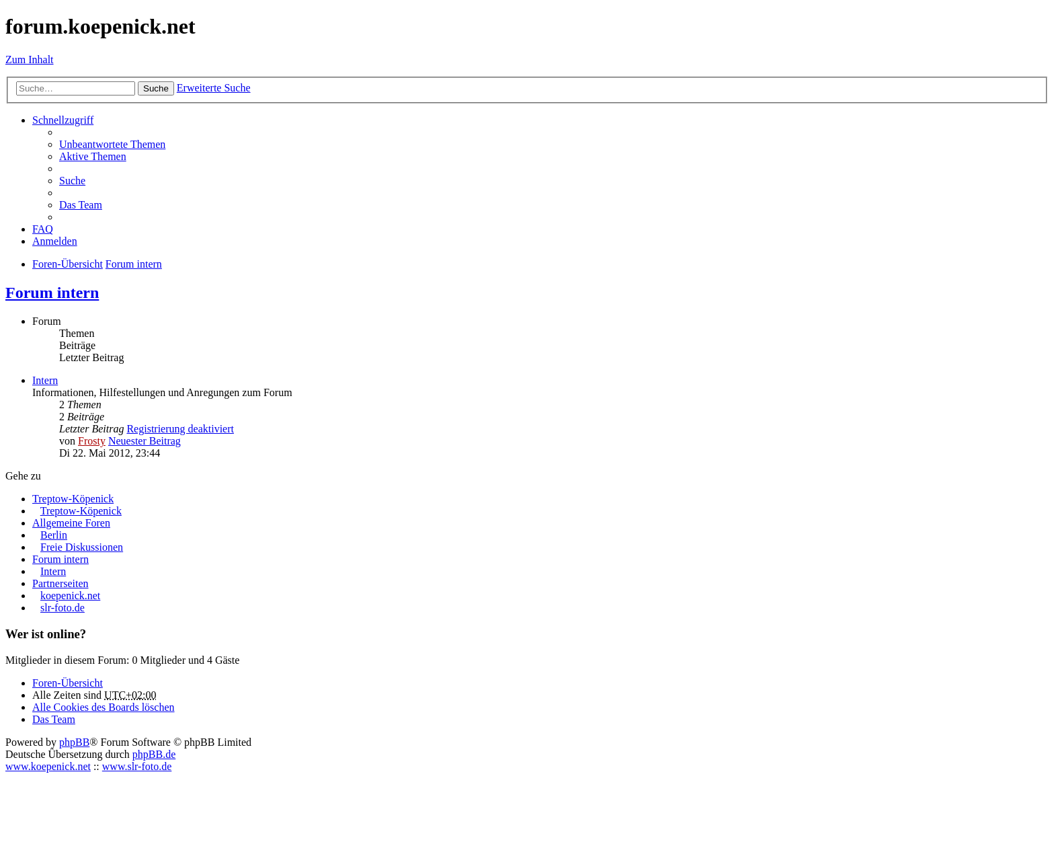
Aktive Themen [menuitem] (92, 156)
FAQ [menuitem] (42, 229)
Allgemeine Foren (71, 523)
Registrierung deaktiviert (180, 428)
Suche (156, 88)
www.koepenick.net (48, 766)
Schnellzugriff (62, 120)
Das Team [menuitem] (80, 204)
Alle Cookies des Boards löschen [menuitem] (103, 707)
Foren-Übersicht (67, 683)
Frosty (92, 441)
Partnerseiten (60, 583)
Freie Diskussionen (81, 547)
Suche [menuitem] (72, 180)
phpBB (74, 742)
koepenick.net (70, 595)
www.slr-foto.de (137, 766)
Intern (45, 380)
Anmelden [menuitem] (54, 241)
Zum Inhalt (29, 59)
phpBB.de (153, 754)
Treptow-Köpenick (73, 498)
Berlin (53, 535)
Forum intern (52, 292)
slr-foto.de (62, 607)
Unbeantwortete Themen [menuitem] (112, 144)
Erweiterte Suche (214, 87)
